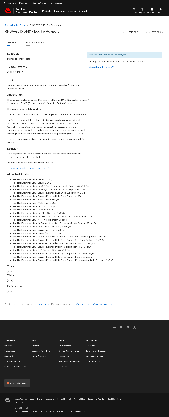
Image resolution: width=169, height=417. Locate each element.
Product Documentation (15, 366)
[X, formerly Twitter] (134, 328)
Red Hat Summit (21, 402)
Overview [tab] (11, 42)
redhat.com (91, 345)
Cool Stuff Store (114, 399)
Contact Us (36, 345)
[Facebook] (128, 328)
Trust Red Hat (65, 345)
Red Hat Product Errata (15, 25)
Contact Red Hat (64, 399)
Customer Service (12, 361)
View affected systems (100, 67)
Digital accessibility (77, 411)
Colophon (63, 366)
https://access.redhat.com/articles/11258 (26, 168)
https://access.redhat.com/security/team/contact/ (93, 304)
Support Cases (10, 356)
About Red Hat (21, 399)
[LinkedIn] (114, 328)
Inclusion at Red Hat (96, 399)
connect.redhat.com (94, 356)
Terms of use (37, 411)
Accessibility (64, 356)
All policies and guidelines (56, 411)
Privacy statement (22, 411)
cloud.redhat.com (93, 361)
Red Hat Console (40, 3)
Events (39, 399)
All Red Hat (151, 11)
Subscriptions (10, 3)
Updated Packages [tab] (35, 42)
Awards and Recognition (69, 361)
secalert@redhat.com (41, 304)
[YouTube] (121, 328)
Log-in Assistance (39, 356)
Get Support (56, 3)
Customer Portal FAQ (41, 351)
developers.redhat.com (96, 351)
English (142, 11)
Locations (50, 399)
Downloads (24, 3)
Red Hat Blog (79, 399)
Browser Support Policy (69, 351)
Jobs (32, 399)
